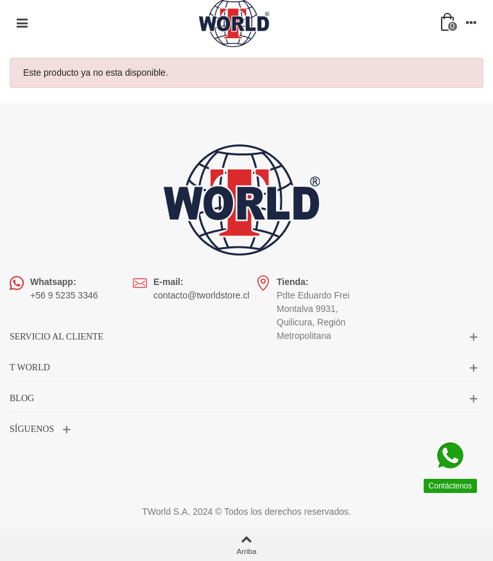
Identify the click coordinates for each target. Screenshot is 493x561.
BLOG (22, 398)
